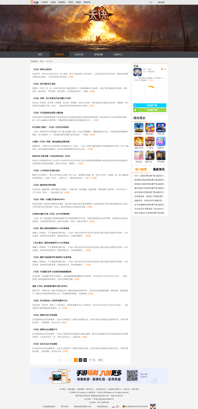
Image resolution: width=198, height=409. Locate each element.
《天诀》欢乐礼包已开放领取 (44, 344)
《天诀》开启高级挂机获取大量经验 (47, 113)
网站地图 (71, 389)
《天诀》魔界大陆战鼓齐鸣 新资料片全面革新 (51, 257)
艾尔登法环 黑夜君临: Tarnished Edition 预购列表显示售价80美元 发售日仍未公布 (150, 209)
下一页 (92, 360)
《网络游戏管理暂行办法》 (83, 406)
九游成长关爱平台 (114, 389)
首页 (40, 54)
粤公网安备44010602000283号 (135, 406)
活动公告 (79, 54)
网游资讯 (87, 2)
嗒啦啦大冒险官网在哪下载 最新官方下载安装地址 (150, 184)
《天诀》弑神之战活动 (42, 69)
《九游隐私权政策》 (49, 406)
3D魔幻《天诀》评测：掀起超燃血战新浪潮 (50, 142)
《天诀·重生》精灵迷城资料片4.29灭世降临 (50, 243)
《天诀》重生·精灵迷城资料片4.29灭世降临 (50, 228)
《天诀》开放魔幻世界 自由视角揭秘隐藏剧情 (51, 272)
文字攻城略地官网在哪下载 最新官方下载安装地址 (150, 205)
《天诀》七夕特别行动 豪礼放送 (46, 170)
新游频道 (62, 2)
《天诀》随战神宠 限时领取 (44, 185)
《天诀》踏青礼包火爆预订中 (44, 329)
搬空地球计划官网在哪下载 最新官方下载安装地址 (150, 188)
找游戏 (53, 2)
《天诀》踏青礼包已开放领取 (44, 315)
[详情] (70, 77)
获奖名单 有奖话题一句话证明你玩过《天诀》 (51, 156)
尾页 (100, 360)
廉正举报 (135, 389)
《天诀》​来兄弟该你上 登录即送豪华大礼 (50, 300)
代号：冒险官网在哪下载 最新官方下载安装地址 (150, 176)
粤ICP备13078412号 (82, 396)
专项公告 (126, 389)
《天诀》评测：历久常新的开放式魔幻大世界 (51, 98)
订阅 (163, 69)
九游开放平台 (101, 389)
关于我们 (62, 389)
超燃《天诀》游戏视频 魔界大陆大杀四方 (50, 286)
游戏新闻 (59, 54)
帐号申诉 (89, 389)
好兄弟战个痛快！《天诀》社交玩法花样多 (50, 127)
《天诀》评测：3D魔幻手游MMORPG (48, 199)
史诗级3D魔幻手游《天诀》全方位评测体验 (50, 214)
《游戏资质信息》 (102, 406)
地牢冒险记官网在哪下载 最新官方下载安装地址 (150, 192)
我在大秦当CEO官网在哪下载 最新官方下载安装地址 (150, 213)
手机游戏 (34, 61)
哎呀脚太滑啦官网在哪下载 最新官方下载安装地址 (150, 180)
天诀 (41, 61)
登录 (150, 2)
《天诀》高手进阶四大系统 (43, 84)
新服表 (78, 2)
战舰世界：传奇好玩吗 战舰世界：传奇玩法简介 (150, 200)
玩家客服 (80, 389)
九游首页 (44, 2)
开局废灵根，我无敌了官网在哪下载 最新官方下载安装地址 (150, 196)
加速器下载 (145, 105)
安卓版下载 (145, 110)
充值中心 (118, 54)
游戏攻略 (98, 54)
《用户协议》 (65, 406)
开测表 (70, 2)
